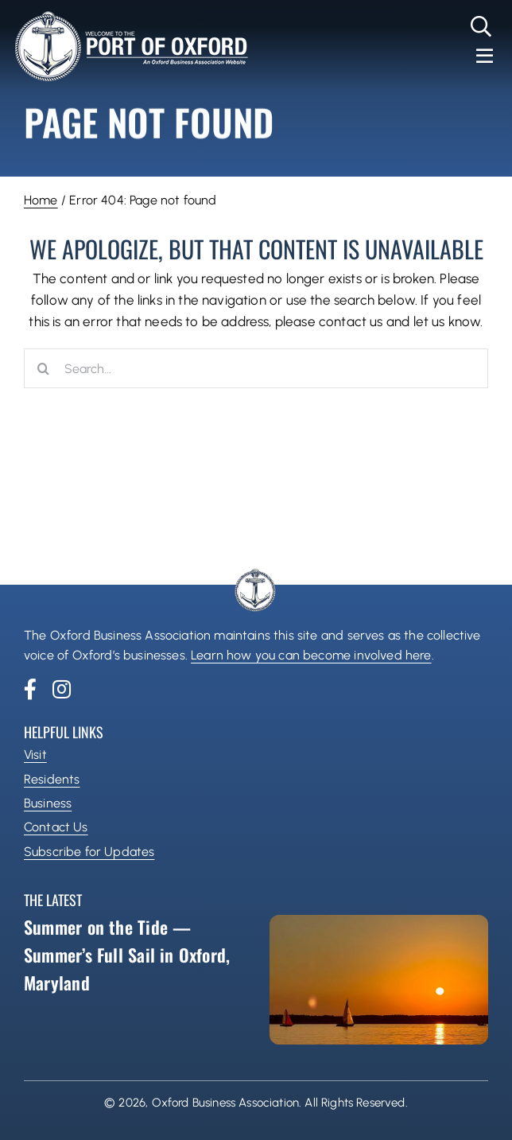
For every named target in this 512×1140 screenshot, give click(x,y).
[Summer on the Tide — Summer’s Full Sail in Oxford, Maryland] (379, 980)
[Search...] (256, 368)
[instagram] (61, 689)
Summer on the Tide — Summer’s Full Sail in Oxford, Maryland (127, 954)
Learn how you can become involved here (311, 655)
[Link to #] (481, 26)
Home (41, 200)
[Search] (44, 368)
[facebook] (30, 689)
